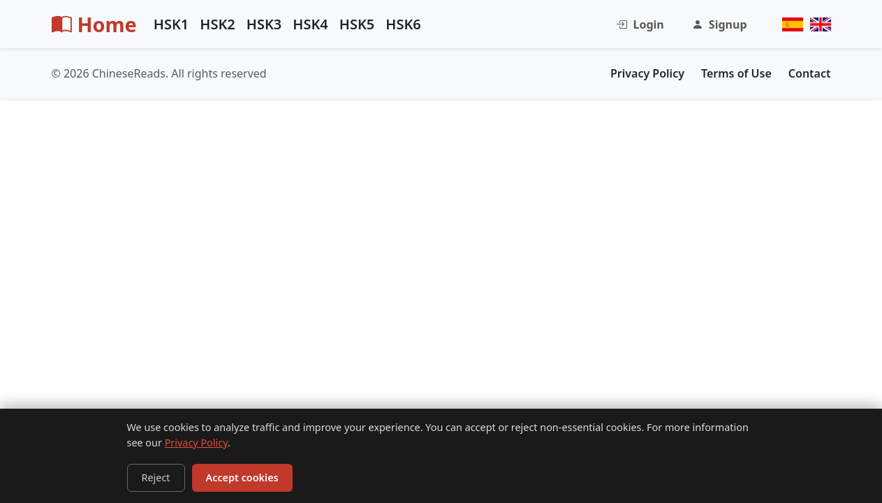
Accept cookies (242, 477)
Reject (156, 477)
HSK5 (357, 24)
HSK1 (171, 24)
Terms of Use (736, 73)
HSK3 (264, 24)
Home (94, 24)
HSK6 (403, 24)
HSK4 (310, 24)
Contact (809, 73)
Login (639, 24)
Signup (719, 24)
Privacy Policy (196, 442)
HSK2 (217, 24)
